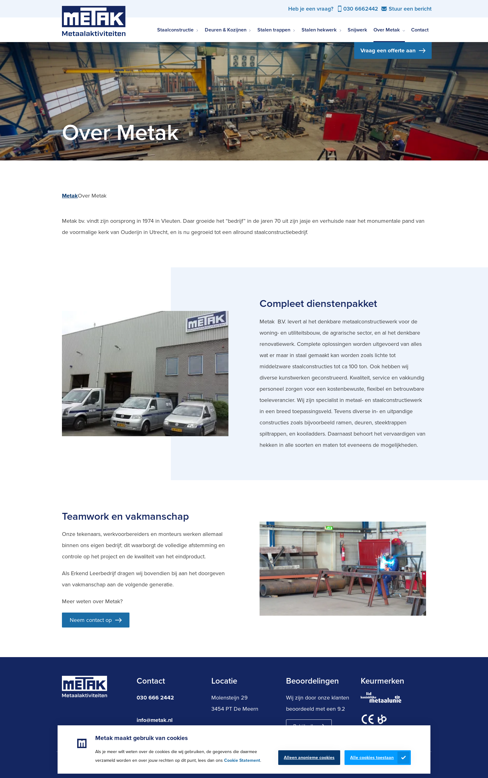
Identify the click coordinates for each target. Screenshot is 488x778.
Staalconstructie (175, 29)
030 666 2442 (155, 698)
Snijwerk (357, 29)
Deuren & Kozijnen (225, 29)
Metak (70, 196)
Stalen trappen (273, 29)
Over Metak (386, 29)
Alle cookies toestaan (372, 757)
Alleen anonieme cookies (309, 757)
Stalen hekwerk (319, 29)
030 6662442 (360, 9)
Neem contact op (91, 620)
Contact (420, 29)
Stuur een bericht (410, 9)
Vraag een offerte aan (387, 50)
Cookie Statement (242, 760)
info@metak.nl (155, 720)
